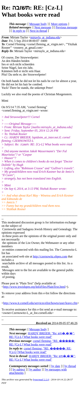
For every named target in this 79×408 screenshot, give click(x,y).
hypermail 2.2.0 (41, 379)
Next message (42, 27)
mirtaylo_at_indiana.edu (45, 37)
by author (35, 369)
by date (55, 366)
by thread (70, 366)
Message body (38, 24)
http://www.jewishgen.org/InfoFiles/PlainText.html (34, 286)
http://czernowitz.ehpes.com (50, 256)
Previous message (66, 27)
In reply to (19, 30)
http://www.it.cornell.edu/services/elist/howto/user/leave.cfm (40, 303)
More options (59, 24)
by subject (19, 369)
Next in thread (38, 30)
